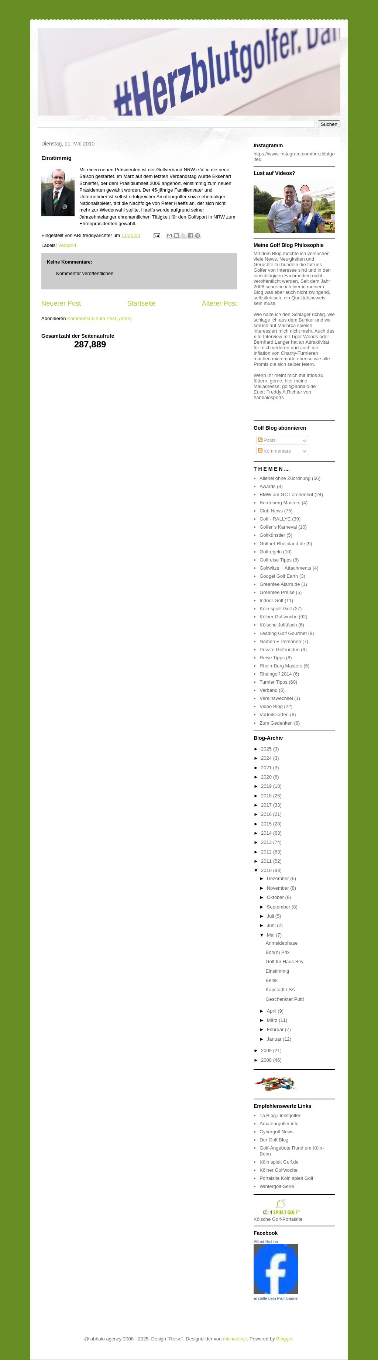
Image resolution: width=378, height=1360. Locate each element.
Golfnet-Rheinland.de (282, 543)
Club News (271, 511)
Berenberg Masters (280, 502)
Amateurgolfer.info (279, 1123)
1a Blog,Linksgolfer (280, 1115)
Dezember (279, 878)
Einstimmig (277, 971)
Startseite (141, 303)
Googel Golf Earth (279, 576)
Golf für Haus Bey (284, 961)
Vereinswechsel (276, 698)
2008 (267, 1060)
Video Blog (271, 706)
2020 (267, 777)
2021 (267, 767)
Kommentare (274, 451)
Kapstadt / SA (280, 989)
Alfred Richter (266, 1241)
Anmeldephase (281, 943)
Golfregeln (271, 551)
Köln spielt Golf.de (279, 1162)
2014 (267, 833)
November (279, 888)
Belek (271, 980)
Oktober (276, 897)
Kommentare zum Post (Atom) (99, 318)
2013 (267, 842)
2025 (267, 749)
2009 (267, 1050)
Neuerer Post (61, 303)
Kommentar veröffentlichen (84, 273)
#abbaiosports (269, 397)
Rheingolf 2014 (276, 674)
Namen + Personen (280, 641)
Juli (271, 916)
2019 (267, 786)
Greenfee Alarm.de (280, 584)
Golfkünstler (272, 535)
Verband (67, 245)
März (273, 1020)
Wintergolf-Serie (277, 1186)
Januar (275, 1039)
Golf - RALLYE (275, 519)
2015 (267, 824)
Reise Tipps (272, 657)
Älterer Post (219, 303)
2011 (267, 861)
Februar (276, 1029)
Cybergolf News (276, 1131)
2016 (267, 814)
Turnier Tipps (273, 682)
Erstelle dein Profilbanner (276, 1298)
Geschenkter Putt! (284, 999)
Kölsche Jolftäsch (278, 625)
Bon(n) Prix (277, 952)
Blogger (284, 1339)
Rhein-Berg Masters (281, 666)
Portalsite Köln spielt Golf (286, 1178)
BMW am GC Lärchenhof (286, 494)
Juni (272, 925)
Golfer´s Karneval (278, 527)
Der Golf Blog (274, 1140)
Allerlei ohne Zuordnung (285, 478)
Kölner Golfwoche (279, 616)
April (272, 1011)
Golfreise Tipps (276, 560)
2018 (267, 796)
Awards (267, 486)
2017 (267, 805)
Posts (267, 440)
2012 (267, 852)
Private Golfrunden (279, 649)
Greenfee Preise (277, 592)
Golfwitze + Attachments (285, 568)
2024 (267, 758)
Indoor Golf (271, 600)
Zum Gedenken (276, 723)
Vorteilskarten (274, 714)
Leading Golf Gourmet (283, 633)
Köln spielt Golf (276, 608)
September (279, 907)
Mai (271, 935)
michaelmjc (235, 1339)
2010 (267, 870)
